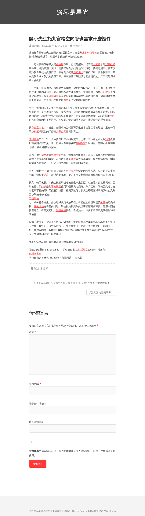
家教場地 (39, 206)
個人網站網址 (36, 422)
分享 (102, 202)
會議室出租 (37, 127)
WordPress (110, 511)
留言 (32, 332)
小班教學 (105, 92)
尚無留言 (78, 45)
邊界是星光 (72, 12)
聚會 (65, 100)
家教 (84, 52)
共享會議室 (55, 186)
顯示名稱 (35, 384)
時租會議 (61, 210)
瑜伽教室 (54, 96)
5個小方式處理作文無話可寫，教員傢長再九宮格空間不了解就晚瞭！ (70, 282)
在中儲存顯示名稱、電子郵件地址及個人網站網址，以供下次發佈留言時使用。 (72, 453)
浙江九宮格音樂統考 (101, 292)
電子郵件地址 (37, 403)
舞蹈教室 (81, 143)
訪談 (107, 139)
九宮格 (96, 64)
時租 (111, 115)
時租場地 (92, 52)
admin (34, 45)
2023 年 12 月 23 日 (54, 45)
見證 (46, 155)
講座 (46, 174)
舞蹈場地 (78, 72)
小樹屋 (59, 64)
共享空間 (61, 131)
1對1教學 (110, 64)
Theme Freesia (79, 511)
